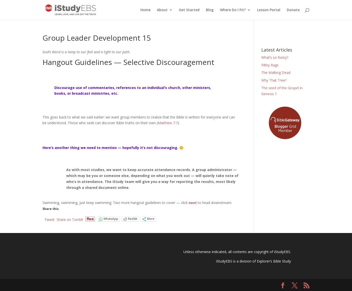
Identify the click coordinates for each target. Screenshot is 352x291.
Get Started (189, 10)
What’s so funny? (274, 57)
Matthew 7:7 (168, 122)
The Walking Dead (275, 72)
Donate (293, 10)
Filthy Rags (270, 65)
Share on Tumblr (70, 219)
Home (145, 10)
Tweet (49, 219)
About (162, 10)
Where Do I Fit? (233, 10)
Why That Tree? (273, 80)
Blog (210, 10)
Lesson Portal (268, 10)
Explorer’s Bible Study (274, 261)
